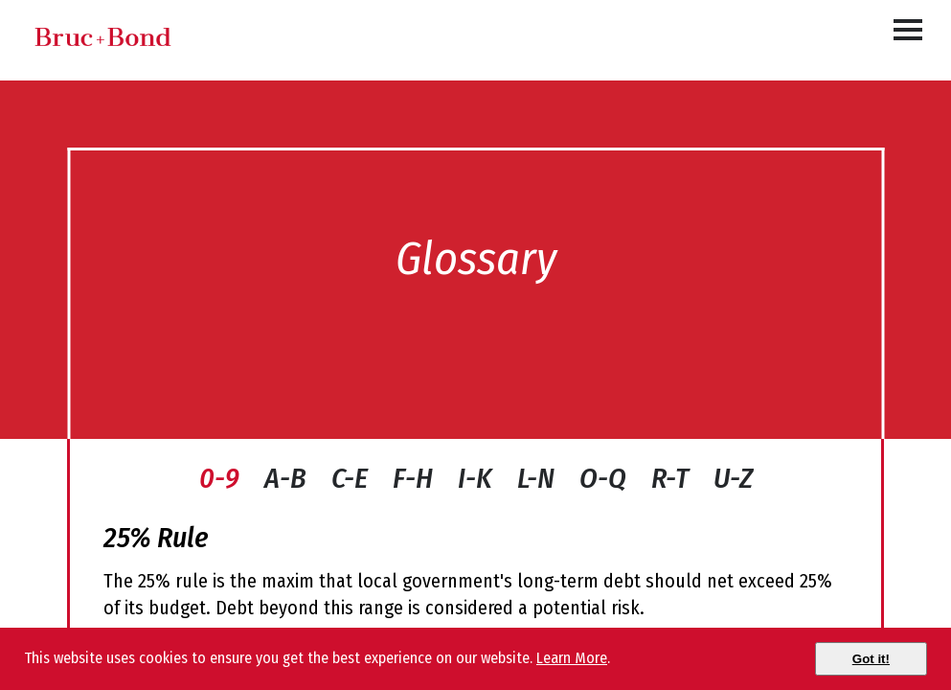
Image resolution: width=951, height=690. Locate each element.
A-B (285, 478)
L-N (536, 478)
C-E (349, 478)
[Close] (871, 659)
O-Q (602, 478)
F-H (413, 478)
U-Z (733, 478)
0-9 (219, 478)
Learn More (571, 658)
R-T (670, 478)
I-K (475, 478)
